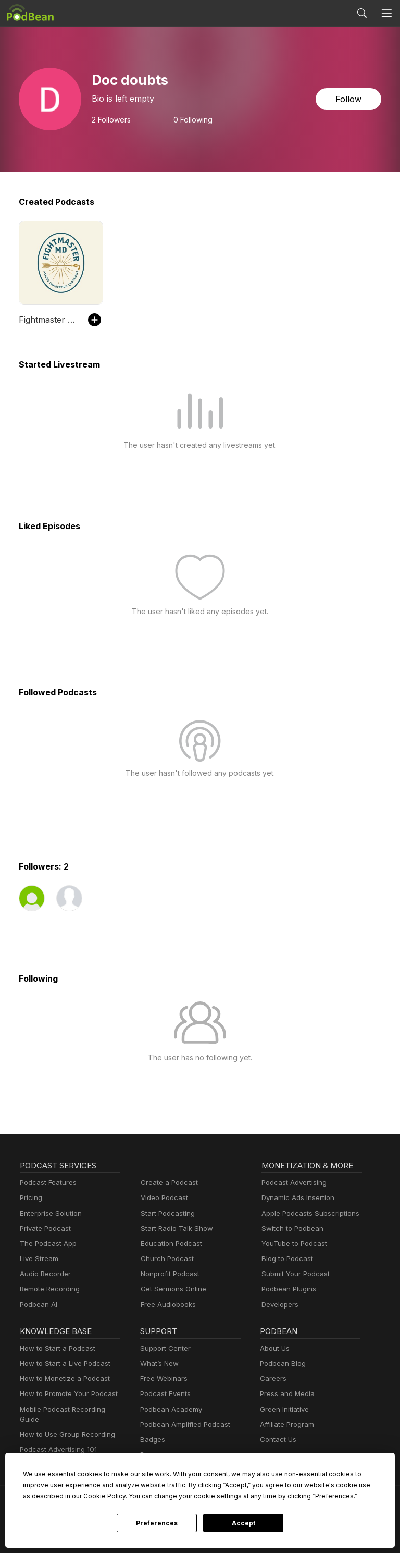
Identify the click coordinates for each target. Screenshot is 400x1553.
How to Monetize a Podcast (65, 1378)
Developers (279, 1304)
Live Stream (39, 1258)
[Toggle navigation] (386, 13)
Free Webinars (164, 1378)
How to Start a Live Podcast (65, 1363)
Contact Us (278, 1439)
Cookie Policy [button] (104, 1496)
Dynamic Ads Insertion (297, 1197)
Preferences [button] (334, 1496)
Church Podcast (167, 1258)
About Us (275, 1348)
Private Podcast (45, 1228)
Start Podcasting (168, 1213)
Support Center (165, 1348)
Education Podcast (171, 1243)
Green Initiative (284, 1409)
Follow (348, 99)
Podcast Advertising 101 (58, 1449)
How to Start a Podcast (57, 1348)
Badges (152, 1439)
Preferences (157, 1523)
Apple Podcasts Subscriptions (310, 1213)
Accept (243, 1523)
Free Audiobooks (168, 1304)
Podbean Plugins (288, 1289)
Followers (111, 120)
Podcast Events (165, 1393)
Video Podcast (164, 1197)
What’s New (159, 1363)
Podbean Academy (171, 1409)
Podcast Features (48, 1182)
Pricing (31, 1197)
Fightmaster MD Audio (48, 319)
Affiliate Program (287, 1424)
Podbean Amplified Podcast (185, 1424)
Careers (273, 1378)
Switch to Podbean (292, 1228)
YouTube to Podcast (294, 1243)
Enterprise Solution (51, 1213)
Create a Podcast (169, 1182)
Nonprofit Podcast (170, 1273)
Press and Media (287, 1393)
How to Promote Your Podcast (69, 1393)
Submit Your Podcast (295, 1273)
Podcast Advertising (294, 1182)
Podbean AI (38, 1304)
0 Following (193, 120)
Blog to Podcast (287, 1258)
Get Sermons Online (173, 1289)
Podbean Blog (283, 1363)
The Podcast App (48, 1243)
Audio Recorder (45, 1273)
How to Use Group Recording (67, 1434)
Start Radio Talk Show (177, 1228)
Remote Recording (50, 1289)
